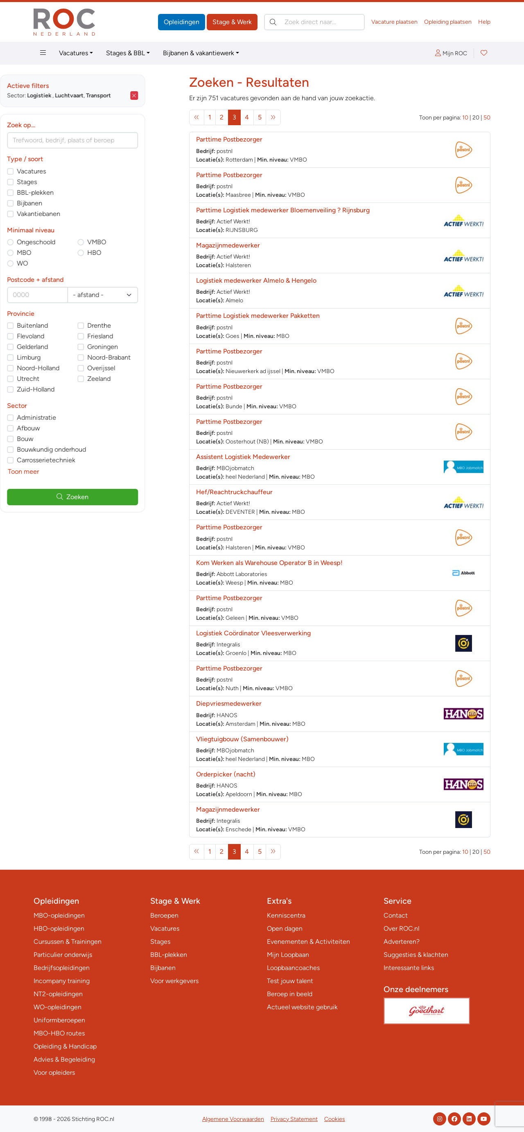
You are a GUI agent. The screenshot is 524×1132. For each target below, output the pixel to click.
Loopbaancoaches (293, 968)
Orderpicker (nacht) (225, 774)
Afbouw (62, 428)
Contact (396, 915)
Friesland (134, 336)
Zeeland (133, 379)
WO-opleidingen (57, 1007)
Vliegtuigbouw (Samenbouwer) (242, 739)
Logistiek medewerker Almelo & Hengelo (256, 280)
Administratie (70, 417)
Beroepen (164, 915)
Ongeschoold (70, 242)
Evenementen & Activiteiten (308, 941)
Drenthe (133, 325)
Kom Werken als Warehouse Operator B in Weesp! (269, 563)
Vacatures (73, 53)
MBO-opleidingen (59, 915)
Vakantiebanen (72, 214)
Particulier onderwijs (63, 955)
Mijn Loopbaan (288, 955)
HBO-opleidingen (59, 928)
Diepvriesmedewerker (229, 703)
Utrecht (62, 379)
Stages (61, 182)
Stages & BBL (125, 53)
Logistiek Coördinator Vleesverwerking (253, 633)
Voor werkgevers (174, 981)
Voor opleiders (54, 1072)
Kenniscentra (286, 915)
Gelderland (66, 347)
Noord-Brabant (143, 357)
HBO (128, 253)
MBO (58, 253)
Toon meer (57, 471)
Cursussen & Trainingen (68, 941)
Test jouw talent (290, 981)
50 (486, 117)
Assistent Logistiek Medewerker (243, 457)
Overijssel (135, 368)
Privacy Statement (294, 1119)
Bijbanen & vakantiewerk (198, 53)
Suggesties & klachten (416, 955)
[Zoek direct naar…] (314, 22)
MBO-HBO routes (59, 1033)
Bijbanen (63, 203)
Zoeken (106, 497)
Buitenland (66, 325)
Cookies (334, 1119)
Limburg (63, 357)
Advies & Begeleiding (64, 1059)
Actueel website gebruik (302, 1007)
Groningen (136, 347)
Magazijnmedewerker (228, 245)
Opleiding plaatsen (448, 21)
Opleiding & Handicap (65, 1046)
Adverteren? (402, 941)
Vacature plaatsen (394, 21)
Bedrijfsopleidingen (62, 968)
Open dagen (285, 928)
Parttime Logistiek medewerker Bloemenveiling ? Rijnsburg (283, 210)
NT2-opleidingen (58, 994)
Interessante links (409, 968)
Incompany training (62, 981)
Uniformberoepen (59, 1020)
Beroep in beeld (289, 994)
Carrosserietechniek (80, 460)
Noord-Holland (72, 368)
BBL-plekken (69, 192)
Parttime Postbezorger (229, 139)
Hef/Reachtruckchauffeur (234, 492)
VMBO (130, 242)
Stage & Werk (232, 22)
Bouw (59, 439)
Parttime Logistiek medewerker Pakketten (258, 316)
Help (484, 21)
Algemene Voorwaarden (233, 1119)
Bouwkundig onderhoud (85, 449)
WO (56, 263)
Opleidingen (181, 22)
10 (465, 117)
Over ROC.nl (401, 928)
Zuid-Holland (69, 389)
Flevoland (64, 336)
